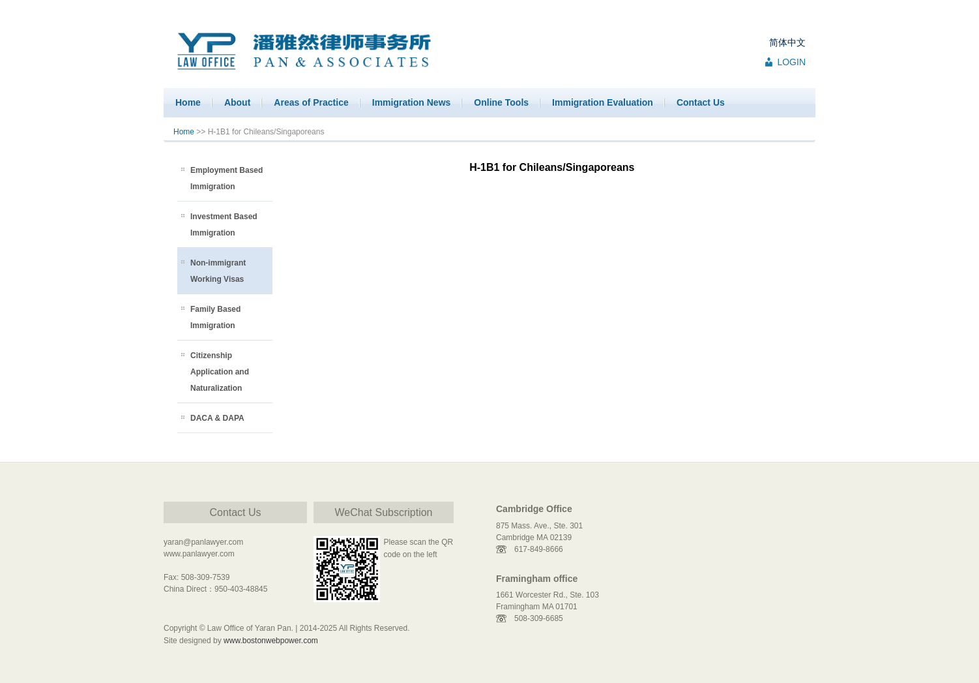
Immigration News (411, 102)
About (237, 102)
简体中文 (787, 42)
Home (188, 102)
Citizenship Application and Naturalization (219, 372)
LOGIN (791, 62)
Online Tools (501, 102)
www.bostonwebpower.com (271, 640)
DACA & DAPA (217, 418)
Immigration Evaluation (602, 102)
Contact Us (701, 102)
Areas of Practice (311, 102)
